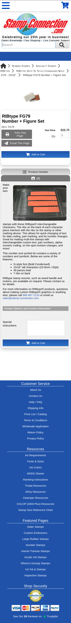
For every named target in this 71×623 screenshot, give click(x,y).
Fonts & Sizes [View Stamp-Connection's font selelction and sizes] (35, 461)
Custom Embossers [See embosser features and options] (35, 532)
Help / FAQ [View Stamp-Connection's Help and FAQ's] (35, 401)
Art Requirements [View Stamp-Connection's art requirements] (35, 455)
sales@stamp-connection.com (21, 298)
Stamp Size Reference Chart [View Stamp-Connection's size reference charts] (35, 509)
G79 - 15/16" (8, 75)
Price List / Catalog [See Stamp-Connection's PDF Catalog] (35, 414)
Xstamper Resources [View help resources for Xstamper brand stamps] (35, 497)
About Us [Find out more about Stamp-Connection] (35, 389)
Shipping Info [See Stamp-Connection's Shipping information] (35, 408)
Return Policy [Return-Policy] (35, 432)
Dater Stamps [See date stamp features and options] (35, 526)
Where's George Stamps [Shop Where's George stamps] (35, 563)
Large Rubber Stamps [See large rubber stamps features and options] (35, 538)
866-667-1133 (31, 295)
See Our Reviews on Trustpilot (35, 616)
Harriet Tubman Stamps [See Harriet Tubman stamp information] (35, 551)
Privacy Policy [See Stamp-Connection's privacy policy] (35, 438)
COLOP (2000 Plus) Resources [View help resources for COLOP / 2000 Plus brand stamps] (35, 503)
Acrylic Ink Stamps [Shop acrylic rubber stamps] (35, 557)
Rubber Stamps (21, 65)
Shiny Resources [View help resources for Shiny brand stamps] (35, 491)
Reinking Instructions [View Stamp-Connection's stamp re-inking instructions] (35, 479)
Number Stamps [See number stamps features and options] (35, 544)
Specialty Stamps (46, 65)
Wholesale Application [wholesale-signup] (35, 426)
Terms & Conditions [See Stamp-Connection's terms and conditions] (35, 420)
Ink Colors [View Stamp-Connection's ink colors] (35, 467)
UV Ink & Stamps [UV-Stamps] (35, 569)
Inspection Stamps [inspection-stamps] (35, 575)
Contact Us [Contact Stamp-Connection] (35, 395)
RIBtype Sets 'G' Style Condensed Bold (40, 70)
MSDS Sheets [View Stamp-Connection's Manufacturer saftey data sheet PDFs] (35, 473)
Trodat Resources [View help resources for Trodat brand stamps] (35, 485)
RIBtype (5, 70)
